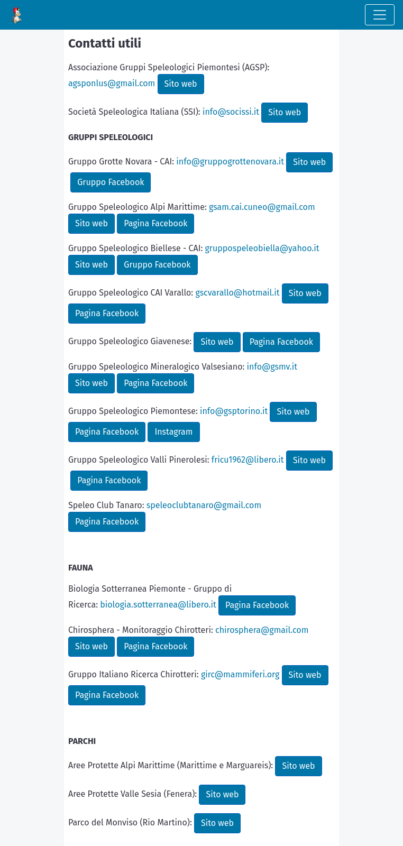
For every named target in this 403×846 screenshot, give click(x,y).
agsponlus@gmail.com (111, 83)
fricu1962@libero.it (248, 460)
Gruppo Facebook (110, 182)
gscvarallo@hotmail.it (237, 293)
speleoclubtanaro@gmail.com (203, 505)
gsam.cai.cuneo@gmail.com (262, 207)
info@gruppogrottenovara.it (230, 162)
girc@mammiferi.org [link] (240, 674)
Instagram (173, 432)
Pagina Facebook (155, 223)
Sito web (180, 84)
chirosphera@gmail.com (261, 630)
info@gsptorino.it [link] (234, 411)
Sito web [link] (305, 675)
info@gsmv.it (272, 367)
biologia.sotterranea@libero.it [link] (158, 605)
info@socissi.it (231, 112)
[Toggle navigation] (380, 14)
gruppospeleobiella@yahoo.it (262, 248)
